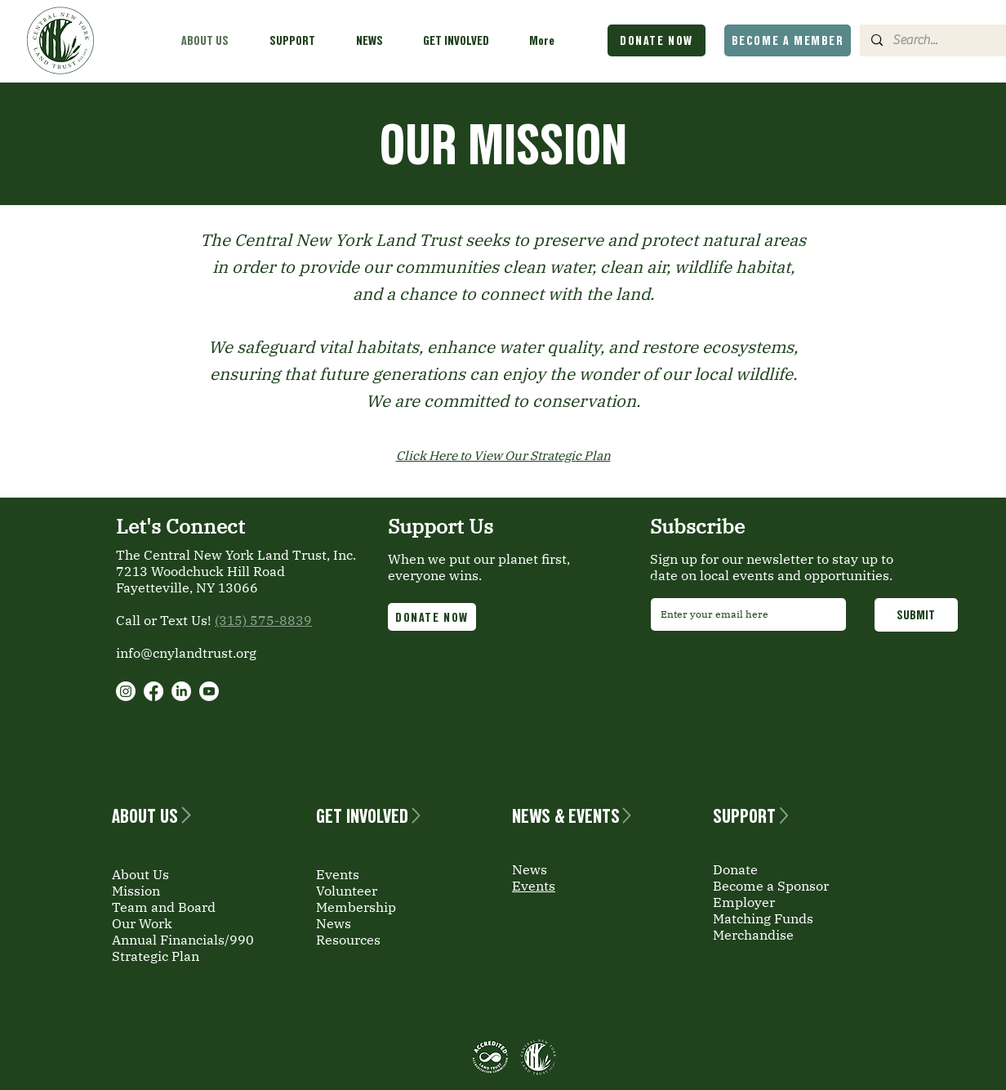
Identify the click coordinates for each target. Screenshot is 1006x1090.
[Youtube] (209, 691)
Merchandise (753, 935)
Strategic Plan (155, 956)
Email (671, 583)
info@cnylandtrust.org (186, 653)
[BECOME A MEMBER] (787, 40)
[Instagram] (126, 691)
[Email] (743, 614)
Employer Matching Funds (763, 910)
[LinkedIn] (181, 691)
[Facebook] (153, 691)
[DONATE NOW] (657, 40)
